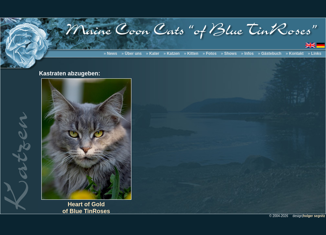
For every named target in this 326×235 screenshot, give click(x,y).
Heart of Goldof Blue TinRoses (86, 207)
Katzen (173, 53)
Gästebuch (271, 53)
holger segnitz (314, 216)
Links (316, 53)
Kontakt (296, 53)
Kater (154, 53)
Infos (249, 53)
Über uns (133, 53)
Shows (230, 53)
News (112, 53)
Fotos (211, 53)
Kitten (192, 53)
